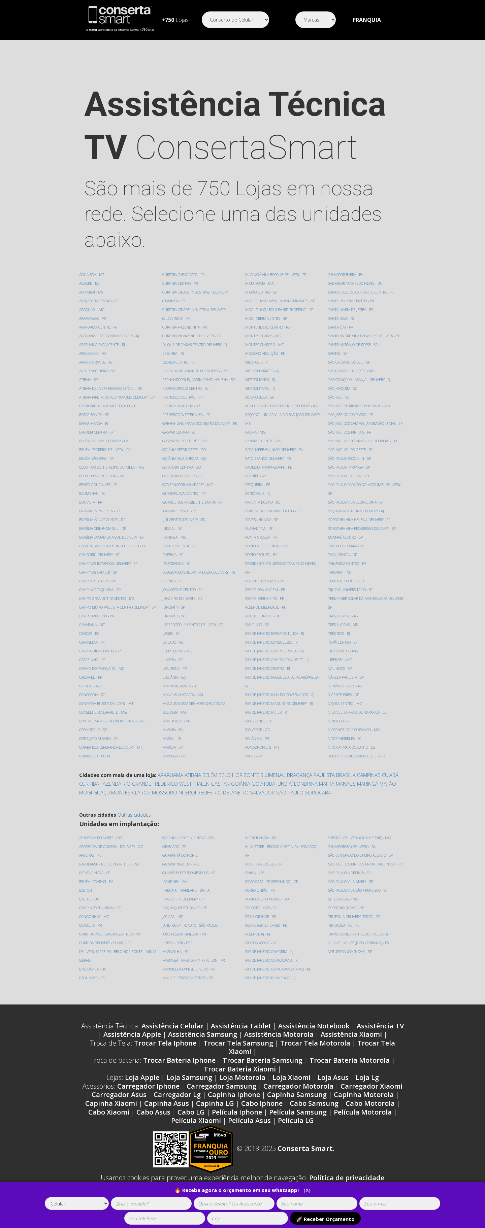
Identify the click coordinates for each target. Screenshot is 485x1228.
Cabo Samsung (314, 1112)
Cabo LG (191, 1120)
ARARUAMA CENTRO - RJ (99, 327)
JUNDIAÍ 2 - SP (174, 624)
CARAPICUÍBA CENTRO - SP (100, 668)
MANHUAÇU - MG (177, 729)
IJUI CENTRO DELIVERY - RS (183, 528)
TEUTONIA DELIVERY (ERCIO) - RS (354, 925)
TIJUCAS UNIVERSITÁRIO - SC (351, 580)
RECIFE (204, 801)
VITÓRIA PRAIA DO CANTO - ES (352, 738)
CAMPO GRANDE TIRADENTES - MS (107, 607)
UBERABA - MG (341, 650)
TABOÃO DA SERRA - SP (347, 537)
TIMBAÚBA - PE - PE (344, 933)
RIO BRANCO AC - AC (262, 951)
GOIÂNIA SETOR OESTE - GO (184, 458)
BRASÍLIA (346, 783)
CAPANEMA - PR (92, 659)
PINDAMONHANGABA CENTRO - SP (273, 510)
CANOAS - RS (89, 650)
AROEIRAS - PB (91, 863)
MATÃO (388, 792)
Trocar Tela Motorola (315, 1051)
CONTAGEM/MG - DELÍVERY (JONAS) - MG (113, 738)
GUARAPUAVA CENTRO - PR (184, 502)
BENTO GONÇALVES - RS (99, 493)
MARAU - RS (172, 747)
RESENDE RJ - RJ (257, 942)
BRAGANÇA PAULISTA (311, 783)
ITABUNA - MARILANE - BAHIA (187, 898)
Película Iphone (237, 1120)
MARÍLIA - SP (173, 755)
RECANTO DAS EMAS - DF (265, 580)
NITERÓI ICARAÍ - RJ (260, 379)
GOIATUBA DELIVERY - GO (183, 484)
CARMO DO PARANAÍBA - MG (103, 685)
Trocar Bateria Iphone (179, 1068)
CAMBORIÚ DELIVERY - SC (100, 563)
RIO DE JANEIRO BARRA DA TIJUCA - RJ (275, 633)
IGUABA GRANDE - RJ (179, 519)
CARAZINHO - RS (92, 677)
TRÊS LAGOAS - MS (343, 615)
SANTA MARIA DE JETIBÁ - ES (351, 300)
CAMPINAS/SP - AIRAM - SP (101, 916)
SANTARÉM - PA (341, 318)
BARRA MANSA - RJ (94, 432)
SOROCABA (318, 801)
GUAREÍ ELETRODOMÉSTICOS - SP (189, 881)
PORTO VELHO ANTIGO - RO (267, 907)
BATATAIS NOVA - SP (95, 881)
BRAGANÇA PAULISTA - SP (100, 519)
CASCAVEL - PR (91, 694)
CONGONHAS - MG (94, 925)
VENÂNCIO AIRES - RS (345, 677)
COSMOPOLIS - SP (93, 747)
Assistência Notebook (314, 1034)
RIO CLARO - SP (257, 624)
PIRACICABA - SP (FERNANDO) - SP (272, 890)
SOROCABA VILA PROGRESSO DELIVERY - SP (362, 519)
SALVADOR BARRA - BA (264, 764)
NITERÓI (187, 801)
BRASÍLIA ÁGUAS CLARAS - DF (103, 528)
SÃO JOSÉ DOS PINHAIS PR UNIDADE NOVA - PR (366, 872)
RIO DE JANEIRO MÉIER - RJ (266, 712)
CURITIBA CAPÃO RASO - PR (184, 283)
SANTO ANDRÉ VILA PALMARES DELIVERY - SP (365, 327)
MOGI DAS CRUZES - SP (264, 872)
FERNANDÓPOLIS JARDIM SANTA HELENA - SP (199, 388)
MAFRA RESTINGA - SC (180, 694)
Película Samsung (298, 1120)
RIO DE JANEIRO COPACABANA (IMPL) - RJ (278, 977)
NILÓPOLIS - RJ (257, 362)
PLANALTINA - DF (259, 528)
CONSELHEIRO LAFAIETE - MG (103, 729)
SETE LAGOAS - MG (344, 907)
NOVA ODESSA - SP (260, 397)
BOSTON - (87, 898)
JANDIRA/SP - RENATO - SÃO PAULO (191, 933)
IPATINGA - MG (175, 545)
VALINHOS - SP (340, 659)
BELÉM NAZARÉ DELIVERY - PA (104, 449)
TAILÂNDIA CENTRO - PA (348, 554)
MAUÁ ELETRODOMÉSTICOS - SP (188, 986)
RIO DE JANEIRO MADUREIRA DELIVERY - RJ (279, 703)
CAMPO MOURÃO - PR (97, 633)
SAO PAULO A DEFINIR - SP (350, 881)
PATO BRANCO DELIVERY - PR (268, 458)
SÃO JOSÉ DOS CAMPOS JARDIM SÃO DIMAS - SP (366, 414)
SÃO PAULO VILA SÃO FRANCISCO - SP (358, 898)
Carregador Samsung (221, 1094)
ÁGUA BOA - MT (92, 274)
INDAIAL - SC (172, 537)
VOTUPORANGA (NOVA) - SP (350, 960)
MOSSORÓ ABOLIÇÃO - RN (266, 353)
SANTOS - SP (338, 344)
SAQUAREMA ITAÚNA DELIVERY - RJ (357, 502)
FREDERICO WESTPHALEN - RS (186, 423)
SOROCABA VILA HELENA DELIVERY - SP (360, 510)
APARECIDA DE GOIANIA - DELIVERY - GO (112, 855)
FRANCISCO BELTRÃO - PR (183, 405)
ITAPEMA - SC (173, 563)
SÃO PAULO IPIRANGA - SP (349, 458)
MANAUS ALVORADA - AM (183, 703)
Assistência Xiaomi (351, 1043)
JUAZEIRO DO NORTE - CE (182, 607)
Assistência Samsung (202, 1043)
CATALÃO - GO (91, 703)
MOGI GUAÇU (94, 801)
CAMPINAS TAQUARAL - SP (101, 598)
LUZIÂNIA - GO (174, 685)
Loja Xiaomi (291, 1086)
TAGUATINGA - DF (343, 545)
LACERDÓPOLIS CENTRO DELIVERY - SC (193, 633)
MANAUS (346, 792)
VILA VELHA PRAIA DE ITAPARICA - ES (358, 703)
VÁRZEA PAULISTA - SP (346, 668)
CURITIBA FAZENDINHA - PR (185, 335)
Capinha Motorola (364, 1103)
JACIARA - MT (173, 925)
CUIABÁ (390, 783)
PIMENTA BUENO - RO (263, 502)
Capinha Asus (166, 1112)
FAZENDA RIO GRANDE (125, 792)
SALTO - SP (253, 755)
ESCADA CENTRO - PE (179, 370)
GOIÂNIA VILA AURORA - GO (185, 467)
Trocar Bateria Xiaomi (240, 1077)
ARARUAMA (170, 783)
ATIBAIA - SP (89, 379)
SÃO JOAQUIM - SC (343, 379)
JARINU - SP (171, 589)
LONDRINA (306, 792)
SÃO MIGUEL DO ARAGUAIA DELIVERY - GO (363, 432)
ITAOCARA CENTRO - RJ (180, 554)
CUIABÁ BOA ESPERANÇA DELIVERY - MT (112, 764)
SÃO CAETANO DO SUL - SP (349, 353)
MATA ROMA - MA (260, 283)
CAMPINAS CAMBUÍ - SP (99, 580)
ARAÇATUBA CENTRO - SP (100, 300)
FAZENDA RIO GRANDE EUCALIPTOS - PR (195, 379)
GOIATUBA (263, 792)
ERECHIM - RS (173, 362)
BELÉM (209, 783)
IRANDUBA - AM (175, 890)
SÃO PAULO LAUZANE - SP (350, 467)
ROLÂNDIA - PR (257, 738)
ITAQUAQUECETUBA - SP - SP (185, 916)
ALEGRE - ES (89, 283)
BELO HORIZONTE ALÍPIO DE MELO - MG (112, 475)
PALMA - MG (256, 432)
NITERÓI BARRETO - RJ (262, 370)
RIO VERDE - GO (257, 729)
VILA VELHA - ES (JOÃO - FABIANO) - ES (360, 951)
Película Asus (249, 1129)
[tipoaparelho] (77, 1203)
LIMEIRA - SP (172, 668)
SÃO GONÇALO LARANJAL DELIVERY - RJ (360, 370)
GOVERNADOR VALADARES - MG (188, 493)
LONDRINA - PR (174, 677)
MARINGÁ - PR (174, 764)
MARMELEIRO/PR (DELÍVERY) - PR (189, 977)
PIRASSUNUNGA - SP (262, 519)
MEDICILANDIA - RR (261, 846)
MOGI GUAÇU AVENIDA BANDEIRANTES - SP (281, 300)
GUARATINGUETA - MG (181, 872)
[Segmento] (235, 19)
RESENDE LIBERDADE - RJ (265, 607)
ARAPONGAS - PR (93, 318)
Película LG (296, 1129)
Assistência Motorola (279, 1043)
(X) (307, 1190)
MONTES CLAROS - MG (263, 335)
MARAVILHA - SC (176, 960)
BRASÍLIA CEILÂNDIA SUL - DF (103, 537)
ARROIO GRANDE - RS (96, 362)
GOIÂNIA (240, 792)
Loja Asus (333, 1086)
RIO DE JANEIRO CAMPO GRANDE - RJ (275, 650)
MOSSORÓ (164, 801)
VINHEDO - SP (339, 712)
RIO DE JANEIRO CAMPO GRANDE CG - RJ (278, 659)
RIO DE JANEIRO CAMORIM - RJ (269, 960)
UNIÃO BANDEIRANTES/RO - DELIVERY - (360, 942)
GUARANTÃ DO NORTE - (181, 863)
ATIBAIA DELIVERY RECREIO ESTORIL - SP (111, 388)
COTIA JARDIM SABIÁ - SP (99, 755)
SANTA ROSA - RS (342, 309)
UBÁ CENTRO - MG (343, 642)
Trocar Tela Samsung (238, 1051)
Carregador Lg (177, 1103)
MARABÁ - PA (173, 738)
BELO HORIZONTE (239, 783)
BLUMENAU (273, 783)
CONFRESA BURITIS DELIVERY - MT (106, 720)
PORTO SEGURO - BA (261, 554)
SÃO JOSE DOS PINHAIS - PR (350, 423)
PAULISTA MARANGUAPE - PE (269, 467)
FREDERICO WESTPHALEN (181, 792)
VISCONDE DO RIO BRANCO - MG (354, 720)
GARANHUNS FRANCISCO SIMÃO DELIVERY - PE (200, 432)
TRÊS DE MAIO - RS (343, 607)
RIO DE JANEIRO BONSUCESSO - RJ (272, 642)
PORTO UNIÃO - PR (260, 898)
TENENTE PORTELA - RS (347, 572)
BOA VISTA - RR (91, 510)
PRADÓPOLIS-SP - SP (261, 916)
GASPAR (220, 792)
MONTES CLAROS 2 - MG (265, 344)
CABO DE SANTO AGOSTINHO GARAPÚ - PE (114, 554)
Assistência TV (380, 1034)
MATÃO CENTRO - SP (261, 292)
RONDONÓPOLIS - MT (262, 747)
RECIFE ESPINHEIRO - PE (264, 598)
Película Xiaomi (196, 1129)
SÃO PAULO (289, 801)
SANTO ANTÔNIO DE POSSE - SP (353, 335)
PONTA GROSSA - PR (261, 537)
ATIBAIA (193, 783)
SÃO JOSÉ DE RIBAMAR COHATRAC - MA (360, 397)
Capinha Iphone (234, 1103)
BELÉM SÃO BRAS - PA (97, 467)
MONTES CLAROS (131, 801)
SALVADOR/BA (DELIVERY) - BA (353, 855)
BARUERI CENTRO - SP (97, 440)
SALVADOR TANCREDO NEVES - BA (356, 274)
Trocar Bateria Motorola (350, 1068)
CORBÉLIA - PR (91, 933)
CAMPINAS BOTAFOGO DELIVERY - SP (109, 572)
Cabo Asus (153, 1120)
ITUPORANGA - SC (176, 572)
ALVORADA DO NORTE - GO (101, 846)
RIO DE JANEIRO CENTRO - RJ (268, 668)
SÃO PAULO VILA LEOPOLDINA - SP (356, 493)
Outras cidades (134, 823)
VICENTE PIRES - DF (343, 685)
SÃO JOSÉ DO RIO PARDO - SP (351, 405)
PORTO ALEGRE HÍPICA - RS (267, 545)
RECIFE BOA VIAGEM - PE (265, 589)
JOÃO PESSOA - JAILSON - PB (185, 942)
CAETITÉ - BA (89, 907)
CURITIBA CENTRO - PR (180, 292)
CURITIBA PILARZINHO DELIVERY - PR (192, 344)
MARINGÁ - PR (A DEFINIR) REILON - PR (194, 968)
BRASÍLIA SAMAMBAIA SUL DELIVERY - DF (113, 545)
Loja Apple (142, 1086)
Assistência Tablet (241, 1034)
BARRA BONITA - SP (95, 423)
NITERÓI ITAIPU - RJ (260, 388)
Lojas (175, 20)
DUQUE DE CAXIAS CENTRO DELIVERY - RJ (195, 353)
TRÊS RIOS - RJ (339, 624)
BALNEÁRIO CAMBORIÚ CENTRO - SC (108, 414)
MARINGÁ (367, 792)
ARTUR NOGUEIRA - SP (97, 370)
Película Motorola (363, 1120)
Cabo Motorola (370, 1112)
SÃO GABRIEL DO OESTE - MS (351, 362)
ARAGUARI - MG (92, 309)
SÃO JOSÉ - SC (339, 388)
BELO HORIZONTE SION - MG (102, 484)
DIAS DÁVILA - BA (93, 977)
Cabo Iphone (262, 1112)
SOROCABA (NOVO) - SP (346, 916)
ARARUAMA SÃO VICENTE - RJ (103, 344)
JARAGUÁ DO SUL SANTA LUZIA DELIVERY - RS (199, 580)
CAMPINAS (369, 783)
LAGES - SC (171, 642)
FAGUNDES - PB (92, 986)
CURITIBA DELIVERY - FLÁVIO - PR (106, 951)
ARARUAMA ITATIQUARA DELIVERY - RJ (110, 335)
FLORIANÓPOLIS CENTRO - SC (185, 397)
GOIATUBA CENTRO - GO (182, 475)
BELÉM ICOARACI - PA (97, 890)
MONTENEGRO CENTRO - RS (267, 327)
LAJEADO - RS (173, 650)
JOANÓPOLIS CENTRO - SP (182, 598)
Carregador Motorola (298, 1094)
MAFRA (326, 792)
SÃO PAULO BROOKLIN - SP (350, 449)
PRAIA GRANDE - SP (261, 925)
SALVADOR (262, 801)
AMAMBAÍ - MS (92, 292)
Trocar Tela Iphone (165, 1051)
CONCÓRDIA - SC (92, 712)
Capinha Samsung (297, 1103)
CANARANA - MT (92, 642)
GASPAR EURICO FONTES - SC (185, 449)
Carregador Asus (119, 1103)
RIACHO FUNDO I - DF (263, 615)
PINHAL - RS (255, 881)
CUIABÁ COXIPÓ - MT (179, 274)
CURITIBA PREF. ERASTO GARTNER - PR (110, 942)
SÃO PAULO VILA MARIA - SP (351, 890)
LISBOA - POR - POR (178, 951)
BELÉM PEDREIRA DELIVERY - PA (105, 458)
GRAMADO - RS (174, 855)
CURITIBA (89, 792)
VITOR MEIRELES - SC (345, 729)
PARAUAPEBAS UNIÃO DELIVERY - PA (275, 449)
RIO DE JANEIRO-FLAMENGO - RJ (271, 986)
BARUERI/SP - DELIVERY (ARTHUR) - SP (110, 872)
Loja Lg (367, 1086)
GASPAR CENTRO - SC (179, 440)
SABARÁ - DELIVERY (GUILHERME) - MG (360, 846)
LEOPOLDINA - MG (177, 659)
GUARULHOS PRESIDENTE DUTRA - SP (192, 510)
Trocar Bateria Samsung (262, 1068)
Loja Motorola (242, 1086)
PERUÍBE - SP (255, 475)
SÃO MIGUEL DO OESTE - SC (350, 440)
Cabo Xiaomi (108, 1120)
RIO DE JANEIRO (231, 801)
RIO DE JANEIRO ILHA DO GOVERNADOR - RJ (280, 694)
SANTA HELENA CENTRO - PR (351, 292)
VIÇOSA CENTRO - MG (345, 694)
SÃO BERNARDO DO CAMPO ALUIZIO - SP (361, 863)
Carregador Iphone (148, 1094)
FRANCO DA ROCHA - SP (181, 414)
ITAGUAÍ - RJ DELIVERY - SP (184, 907)
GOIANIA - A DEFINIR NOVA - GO (189, 846)
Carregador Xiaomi (371, 1094)
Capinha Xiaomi (111, 1112)
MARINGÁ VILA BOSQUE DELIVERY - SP (276, 274)
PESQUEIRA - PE (258, 484)
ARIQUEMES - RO (92, 353)
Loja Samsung (189, 1086)
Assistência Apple (132, 1043)
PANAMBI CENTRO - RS (263, 440)
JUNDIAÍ (285, 792)
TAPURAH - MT (340, 563)
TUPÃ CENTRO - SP (343, 633)
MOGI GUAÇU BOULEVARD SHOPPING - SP (280, 309)
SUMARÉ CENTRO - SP (345, 528)
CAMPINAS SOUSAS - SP (98, 589)
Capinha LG (215, 1112)
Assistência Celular (172, 1034)
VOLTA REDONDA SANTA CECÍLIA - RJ (358, 747)
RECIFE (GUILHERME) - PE (266, 933)
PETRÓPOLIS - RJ (258, 493)
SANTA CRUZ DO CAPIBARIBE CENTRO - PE (362, 283)
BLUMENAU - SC (92, 502)
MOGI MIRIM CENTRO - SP (266, 318)
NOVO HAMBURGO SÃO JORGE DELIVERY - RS (281, 405)
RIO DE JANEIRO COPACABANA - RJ (273, 968)
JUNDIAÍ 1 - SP (174, 615)
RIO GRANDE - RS (259, 720)
